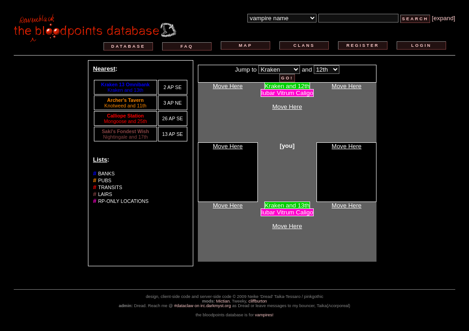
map (245, 45)
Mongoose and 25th (125, 121)
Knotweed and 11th (125, 105)
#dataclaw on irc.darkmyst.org (202, 305)
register (362, 45)
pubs (104, 180)
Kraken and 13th (125, 90)
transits (110, 187)
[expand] (443, 18)
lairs (105, 194)
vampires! (264, 315)
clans (304, 45)
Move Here (228, 86)
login (421, 45)
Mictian (223, 301)
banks (106, 173)
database (128, 46)
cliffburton (258, 301)
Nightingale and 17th (125, 137)
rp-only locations (123, 201)
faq (186, 46)
